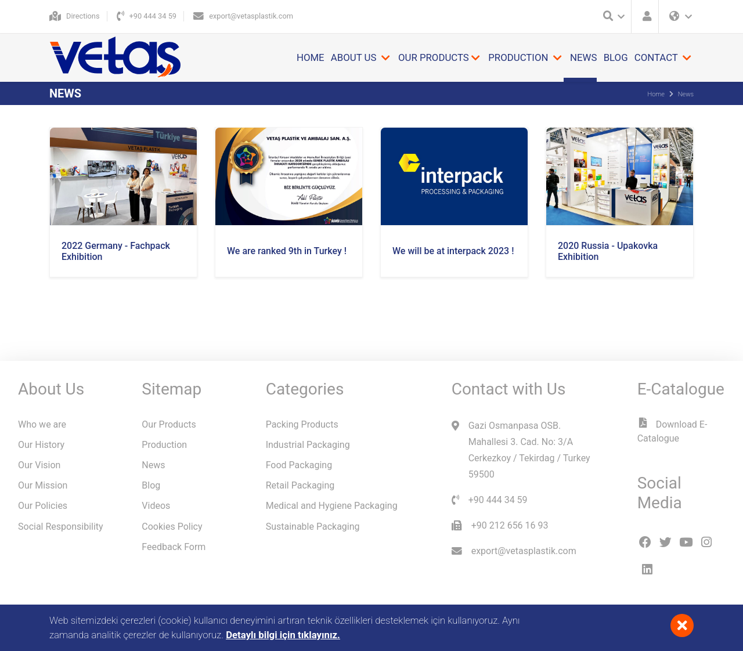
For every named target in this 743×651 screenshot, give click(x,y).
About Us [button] (355, 57)
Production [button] (519, 57)
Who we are (42, 424)
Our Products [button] (433, 57)
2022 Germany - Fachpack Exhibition (116, 251)
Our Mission (42, 485)
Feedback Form (173, 546)
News (583, 57)
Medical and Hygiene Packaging (332, 505)
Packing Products (302, 424)
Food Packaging (299, 465)
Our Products (169, 424)
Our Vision (39, 465)
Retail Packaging (300, 485)
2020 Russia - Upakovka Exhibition (608, 251)
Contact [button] (657, 57)
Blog (616, 57)
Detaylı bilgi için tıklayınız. (283, 635)
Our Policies (42, 505)
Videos (156, 505)
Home (310, 57)
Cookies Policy (172, 526)
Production (164, 444)
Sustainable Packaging (313, 526)
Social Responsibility (60, 526)
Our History (41, 444)
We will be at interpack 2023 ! (453, 250)
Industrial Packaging (308, 444)
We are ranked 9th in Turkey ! (287, 250)
